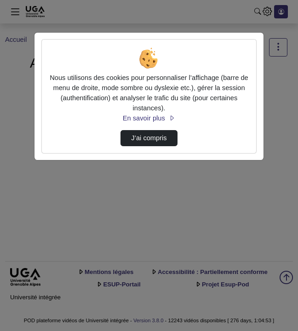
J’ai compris (148, 138)
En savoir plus (149, 118)
